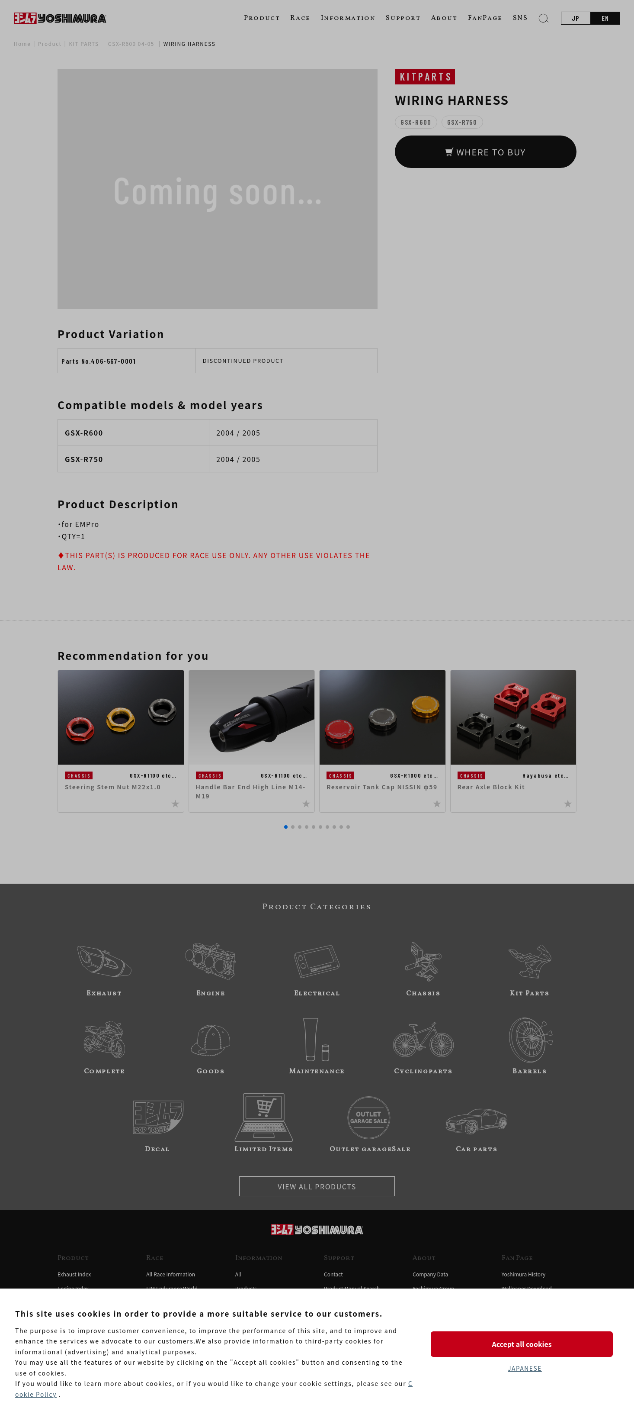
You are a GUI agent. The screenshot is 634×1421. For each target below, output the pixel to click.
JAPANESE (524, 1368)
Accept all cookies (524, 1344)
